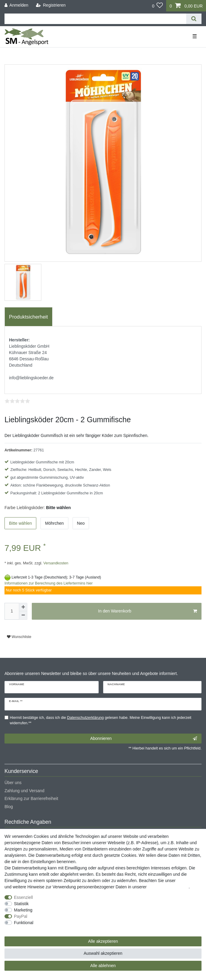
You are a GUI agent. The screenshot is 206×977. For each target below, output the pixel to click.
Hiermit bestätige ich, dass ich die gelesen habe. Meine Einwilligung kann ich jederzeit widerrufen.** (101, 720)
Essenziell (23, 897)
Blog (8, 806)
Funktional (24, 922)
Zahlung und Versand (24, 790)
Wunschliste (19, 637)
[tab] (28, 316)
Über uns (13, 782)
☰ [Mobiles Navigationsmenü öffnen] (194, 36)
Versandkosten (55, 563)
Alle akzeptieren (103, 941)
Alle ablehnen (103, 965)
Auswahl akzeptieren (103, 953)
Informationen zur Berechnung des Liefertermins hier (48, 583)
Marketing (23, 910)
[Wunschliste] (157, 5)
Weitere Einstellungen (24, 929)
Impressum (187, 880)
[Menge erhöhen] (23, 607)
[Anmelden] (16, 5)
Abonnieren (143, 738)
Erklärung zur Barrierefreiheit (31, 798)
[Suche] (194, 19)
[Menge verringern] (23, 615)
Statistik (21, 903)
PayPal (20, 916)
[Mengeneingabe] (11, 611)
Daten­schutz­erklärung (168, 886)
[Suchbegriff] (95, 19)
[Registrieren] (51, 5)
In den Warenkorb (147, 611)
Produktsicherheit (28, 317)
